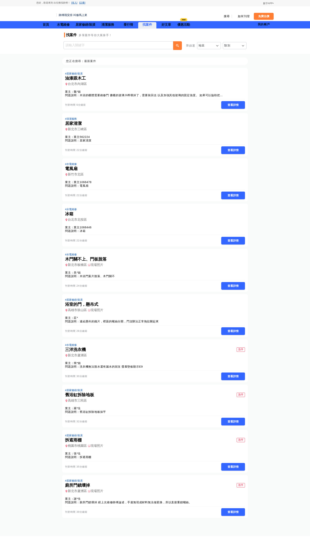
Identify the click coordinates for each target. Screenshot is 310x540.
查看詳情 (231, 105)
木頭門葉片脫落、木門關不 (98, 277)
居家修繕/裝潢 (85, 24)
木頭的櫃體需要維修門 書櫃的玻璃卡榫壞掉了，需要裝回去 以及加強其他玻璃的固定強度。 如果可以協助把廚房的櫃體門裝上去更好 (167, 95)
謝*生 (78, 502)
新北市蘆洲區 (78, 357)
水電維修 (63, 24)
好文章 (166, 24)
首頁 (46, 24)
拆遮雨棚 (87, 460)
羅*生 (78, 411)
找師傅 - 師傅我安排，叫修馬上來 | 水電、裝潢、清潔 (45, 14)
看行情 (128, 24)
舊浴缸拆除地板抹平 (94, 414)
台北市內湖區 (78, 84)
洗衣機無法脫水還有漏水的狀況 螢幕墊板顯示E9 (112, 369)
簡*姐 (78, 365)
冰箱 (84, 232)
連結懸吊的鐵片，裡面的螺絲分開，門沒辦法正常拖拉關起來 (120, 323)
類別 (227, 45)
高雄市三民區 (78, 403)
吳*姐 (78, 274)
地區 (201, 45)
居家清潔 (87, 141)
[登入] (74, 2)
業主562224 (83, 137)
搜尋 (227, 16)
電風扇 (85, 186)
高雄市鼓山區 (78, 312)
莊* (77, 320)
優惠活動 (183, 24)
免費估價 (263, 16)
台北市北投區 (78, 221)
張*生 (78, 456)
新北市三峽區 (78, 129)
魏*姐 (78, 91)
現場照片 (98, 266)
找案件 (147, 24)
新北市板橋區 (78, 266)
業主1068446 (84, 228)
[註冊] (82, 2)
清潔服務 (107, 24)
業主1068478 (84, 183)
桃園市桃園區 (78, 449)
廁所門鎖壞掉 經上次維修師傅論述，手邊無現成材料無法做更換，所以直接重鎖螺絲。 (137, 506)
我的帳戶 (264, 24)
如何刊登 (244, 16)
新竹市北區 (77, 175)
